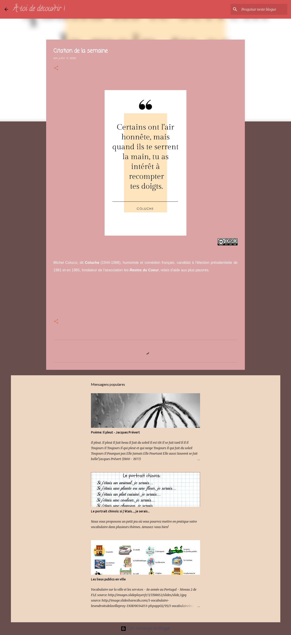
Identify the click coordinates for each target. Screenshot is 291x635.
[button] (56, 68)
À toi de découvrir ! (39, 9)
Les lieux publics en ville (108, 579)
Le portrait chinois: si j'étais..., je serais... (120, 511)
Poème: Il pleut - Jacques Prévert (115, 432)
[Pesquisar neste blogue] (263, 9)
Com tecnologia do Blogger (146, 628)
